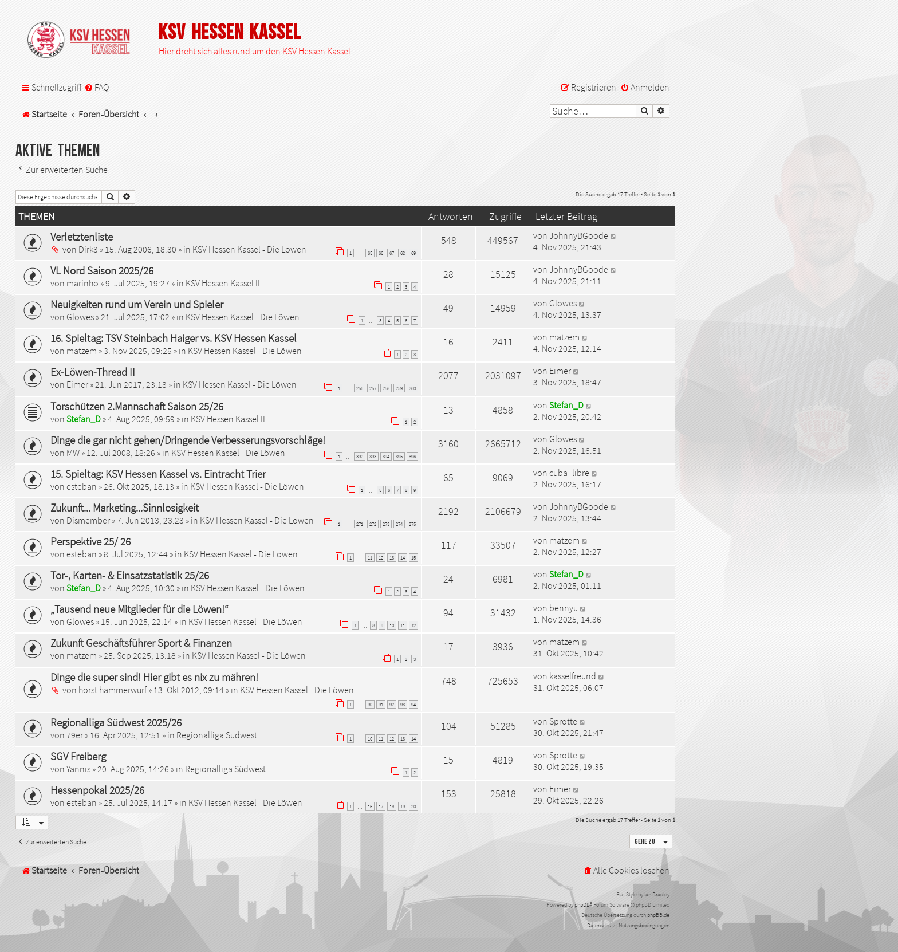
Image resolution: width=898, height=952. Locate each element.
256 (359, 388)
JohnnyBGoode (578, 235)
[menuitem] (96, 87)
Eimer (77, 384)
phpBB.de (658, 915)
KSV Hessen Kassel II (223, 283)
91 (381, 704)
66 (381, 253)
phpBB (582, 904)
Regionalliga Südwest (216, 735)
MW (73, 452)
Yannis (78, 768)
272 (372, 524)
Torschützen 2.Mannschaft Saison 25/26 (136, 406)
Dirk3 (88, 249)
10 (391, 625)
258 (386, 388)
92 (391, 704)
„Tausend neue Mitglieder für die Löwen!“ (139, 609)
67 (391, 253)
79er (74, 735)
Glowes (80, 316)
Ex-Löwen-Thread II (92, 372)
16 (370, 806)
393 (372, 456)
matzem (81, 350)
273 (386, 524)
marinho (82, 283)
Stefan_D (83, 418)
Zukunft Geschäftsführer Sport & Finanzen (141, 643)
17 (381, 806)
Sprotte (563, 721)
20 (413, 806)
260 (412, 388)
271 (359, 524)
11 (370, 557)
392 (359, 456)
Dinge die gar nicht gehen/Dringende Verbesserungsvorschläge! (187, 440)
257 (372, 388)
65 (370, 253)
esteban (81, 486)
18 (391, 806)
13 (391, 557)
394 (386, 456)
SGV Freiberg (78, 756)
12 (381, 557)
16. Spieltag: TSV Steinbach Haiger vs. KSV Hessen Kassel (173, 338)
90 (370, 704)
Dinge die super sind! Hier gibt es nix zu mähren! (154, 677)
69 (413, 253)
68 (402, 253)
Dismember (88, 520)
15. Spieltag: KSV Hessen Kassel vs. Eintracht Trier (158, 474)
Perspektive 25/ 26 (90, 541)
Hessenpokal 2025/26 (97, 790)
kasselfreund (572, 676)
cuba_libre (569, 472)
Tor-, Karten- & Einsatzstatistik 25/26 (129, 575)
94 (413, 704)
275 (412, 524)
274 (399, 524)
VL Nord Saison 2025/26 (101, 270)
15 (413, 557)
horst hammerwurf (112, 689)
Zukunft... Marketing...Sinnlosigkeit (124, 507)
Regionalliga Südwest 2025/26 (116, 722)
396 (412, 456)
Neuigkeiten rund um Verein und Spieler (136, 304)
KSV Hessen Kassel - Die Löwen (249, 249)
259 (399, 388)
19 (402, 806)
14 (402, 557)
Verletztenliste (81, 236)
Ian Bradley (656, 894)
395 (399, 456)
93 (402, 704)
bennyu (563, 607)
